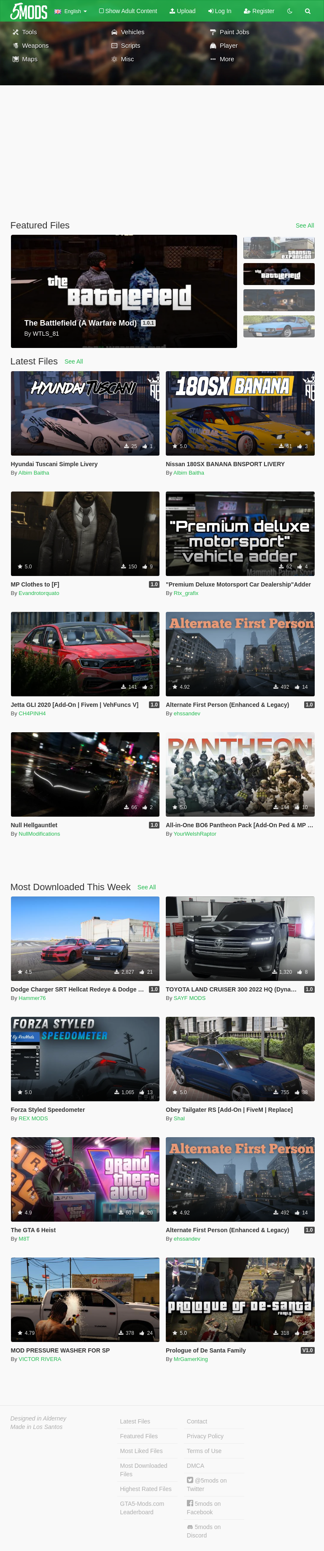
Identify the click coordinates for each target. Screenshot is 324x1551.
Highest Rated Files (146, 1489)
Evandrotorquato (39, 593)
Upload (182, 11)
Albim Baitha (34, 473)
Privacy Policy (205, 1436)
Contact (197, 1421)
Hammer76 (32, 998)
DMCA (195, 1465)
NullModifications (39, 834)
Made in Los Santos (37, 1426)
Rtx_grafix (186, 593)
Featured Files (139, 1436)
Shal (179, 1118)
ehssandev (187, 713)
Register (259, 11)
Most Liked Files (141, 1451)
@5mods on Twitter (207, 1484)
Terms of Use (204, 1451)
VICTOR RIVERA (40, 1359)
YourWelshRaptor (195, 834)
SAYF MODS (190, 998)
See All (305, 225)
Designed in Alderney (39, 1418)
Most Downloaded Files (143, 1470)
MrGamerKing (191, 1359)
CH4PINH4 (32, 713)
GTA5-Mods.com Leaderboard (142, 1508)
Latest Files (135, 1421)
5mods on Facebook (204, 1508)
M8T (24, 1239)
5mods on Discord (204, 1531)
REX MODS (33, 1118)
